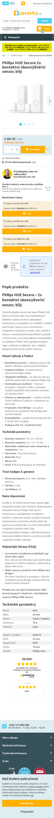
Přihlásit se (47, 3)
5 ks (29, 231)
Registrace (37, 3)
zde (32, 795)
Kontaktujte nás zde (24, 177)
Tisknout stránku (12, 158)
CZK (5, 3)
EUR (12, 3)
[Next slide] (49, 101)
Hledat (44, 21)
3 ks (29, 213)
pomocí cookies (36, 786)
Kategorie (14, 37)
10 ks (29, 249)
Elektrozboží (16, 55)
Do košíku (35, 149)
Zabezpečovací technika (40, 55)
